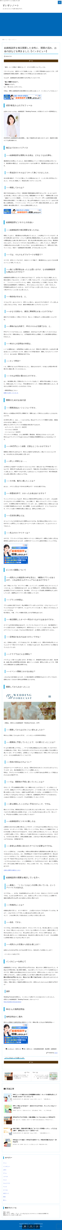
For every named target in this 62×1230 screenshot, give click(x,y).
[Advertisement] (31, 24)
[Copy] (31, 61)
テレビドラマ (6, 1183)
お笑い (5, 1169)
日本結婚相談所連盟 (39, 1048)
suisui (55, 1052)
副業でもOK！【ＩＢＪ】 (11, 393)
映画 (4, 1196)
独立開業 (47, 1048)
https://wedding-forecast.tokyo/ (12, 1002)
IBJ (24, 1048)
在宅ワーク (18, 1048)
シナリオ (5, 1176)
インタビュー (13, 39)
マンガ (5, 1186)
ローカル (5, 1190)
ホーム (5, 39)
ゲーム (5, 1173)
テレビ (5, 1180)
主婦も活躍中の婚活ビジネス (12, 870)
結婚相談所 (54, 1048)
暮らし (5, 1200)
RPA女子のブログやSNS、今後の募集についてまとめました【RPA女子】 (34, 1117)
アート (5, 1163)
